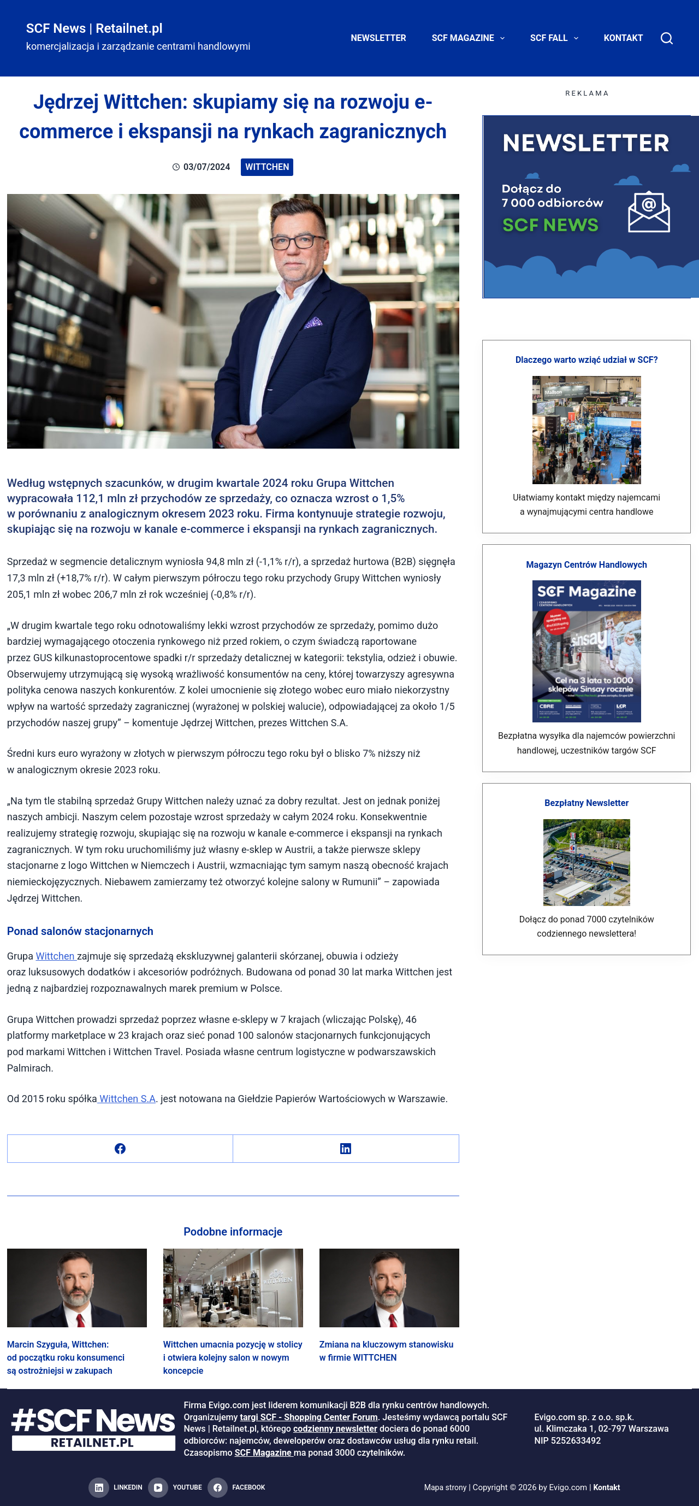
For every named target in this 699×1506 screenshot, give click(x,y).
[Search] (667, 38)
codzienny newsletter (335, 1428)
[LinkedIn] (346, 1149)
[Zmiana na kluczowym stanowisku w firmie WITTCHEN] (389, 1288)
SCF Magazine (470, 38)
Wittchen (267, 167)
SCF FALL (556, 38)
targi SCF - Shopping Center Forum (308, 1417)
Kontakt (623, 38)
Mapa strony (444, 1487)
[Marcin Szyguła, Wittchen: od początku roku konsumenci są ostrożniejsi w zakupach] (77, 1288)
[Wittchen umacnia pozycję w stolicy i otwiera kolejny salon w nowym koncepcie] (233, 1288)
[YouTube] (175, 1488)
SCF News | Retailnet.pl (94, 28)
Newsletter (378, 38)
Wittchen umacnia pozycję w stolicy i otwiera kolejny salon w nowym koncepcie (233, 1357)
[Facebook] (120, 1149)
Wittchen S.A (126, 1098)
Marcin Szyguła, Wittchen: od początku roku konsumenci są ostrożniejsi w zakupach (66, 1357)
